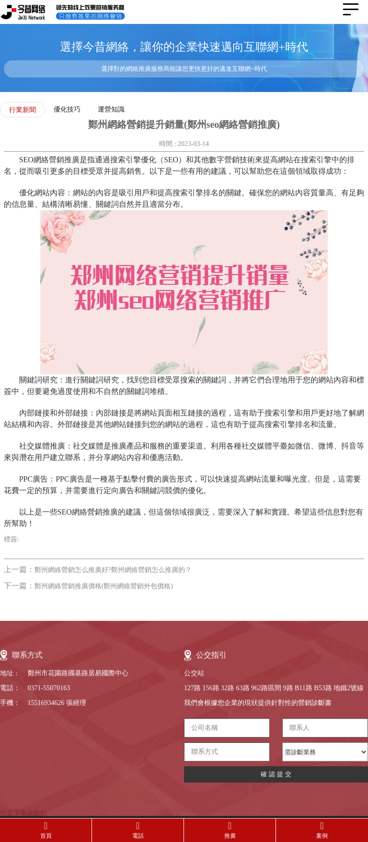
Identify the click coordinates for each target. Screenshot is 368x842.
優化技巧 (67, 109)
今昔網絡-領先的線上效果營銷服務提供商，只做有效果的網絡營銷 (69, 12)
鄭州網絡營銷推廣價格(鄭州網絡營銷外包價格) (103, 586)
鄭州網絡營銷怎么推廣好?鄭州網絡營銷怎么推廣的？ (113, 569)
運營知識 (111, 109)
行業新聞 (22, 109)
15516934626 (46, 811)
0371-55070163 (49, 796)
